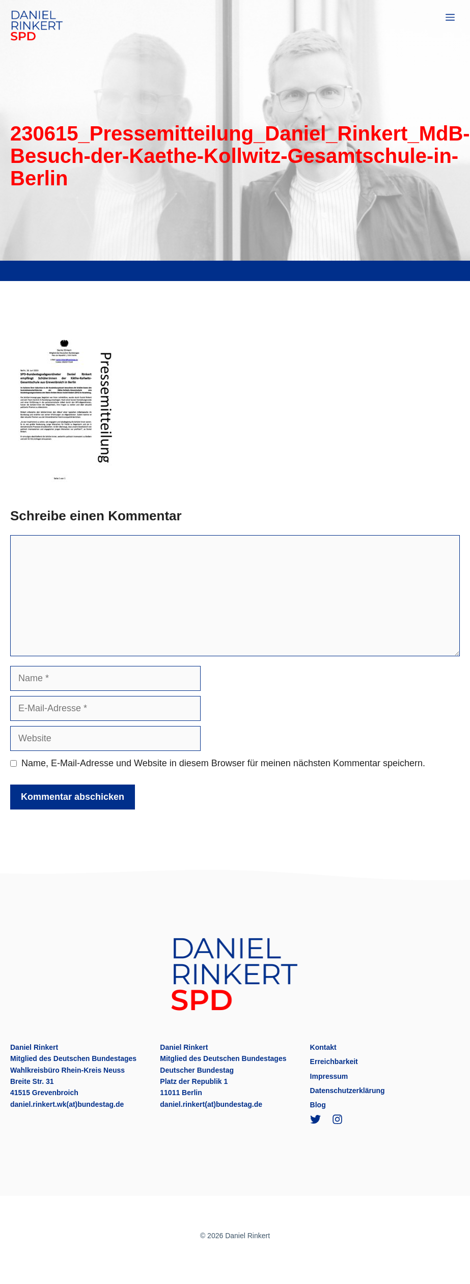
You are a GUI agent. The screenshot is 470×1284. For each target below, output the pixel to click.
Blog (318, 1105)
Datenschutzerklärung (347, 1090)
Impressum (329, 1076)
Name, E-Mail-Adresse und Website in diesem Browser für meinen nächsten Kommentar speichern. (223, 763)
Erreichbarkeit (334, 1061)
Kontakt (323, 1047)
